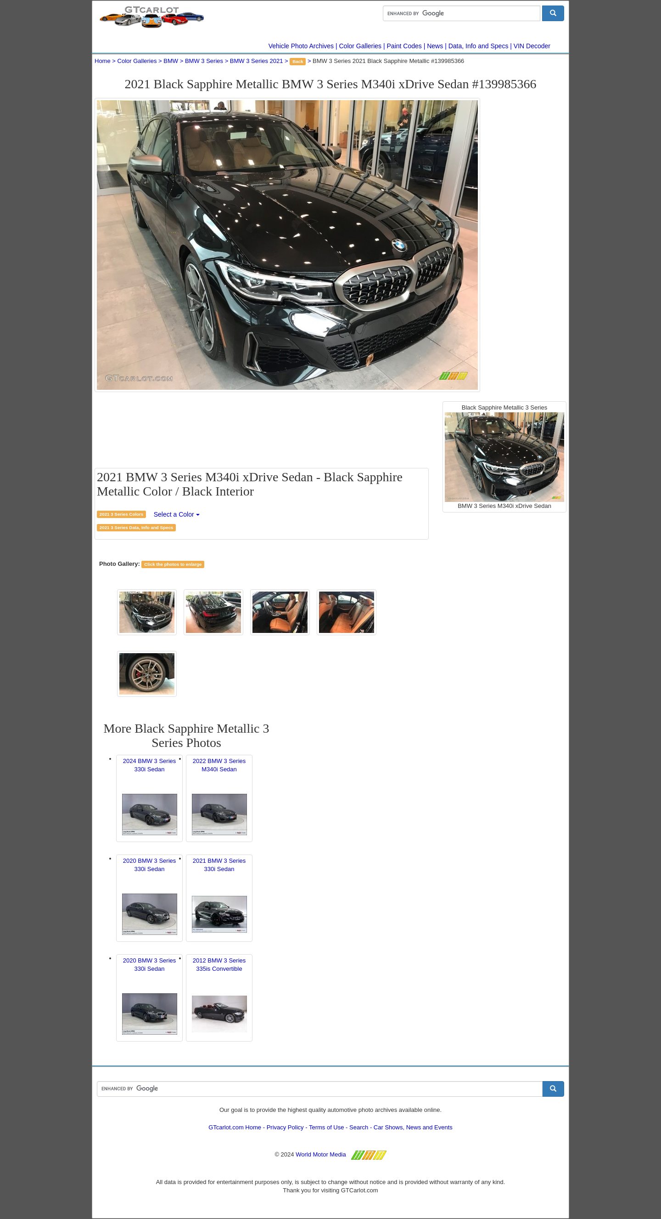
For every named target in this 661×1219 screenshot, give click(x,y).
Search (358, 1127)
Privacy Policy (285, 1127)
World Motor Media (321, 1154)
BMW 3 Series (204, 60)
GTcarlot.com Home (234, 1127)
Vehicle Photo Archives (301, 46)
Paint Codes (404, 46)
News (435, 46)
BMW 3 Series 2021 (256, 60)
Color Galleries (360, 46)
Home (103, 60)
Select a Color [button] (177, 514)
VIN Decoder (532, 46)
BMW (170, 60)
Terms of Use (326, 1127)
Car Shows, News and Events (413, 1127)
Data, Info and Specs (478, 46)
